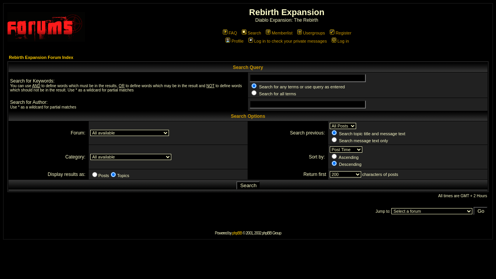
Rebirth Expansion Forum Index (41, 57)
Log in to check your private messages (287, 41)
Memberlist (279, 33)
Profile (234, 41)
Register (340, 33)
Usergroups (311, 33)
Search (251, 33)
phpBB (237, 233)
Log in (340, 41)
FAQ (230, 33)
